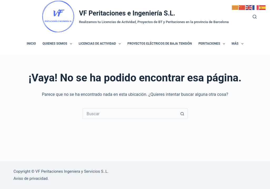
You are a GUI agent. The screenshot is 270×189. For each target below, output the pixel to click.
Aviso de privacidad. (30, 178)
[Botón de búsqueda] (182, 113)
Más (238, 44)
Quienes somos (58, 44)
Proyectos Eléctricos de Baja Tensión (159, 43)
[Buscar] (255, 17)
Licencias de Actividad (101, 44)
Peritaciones (212, 44)
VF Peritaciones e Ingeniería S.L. (127, 13)
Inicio (31, 43)
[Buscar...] (129, 113)
